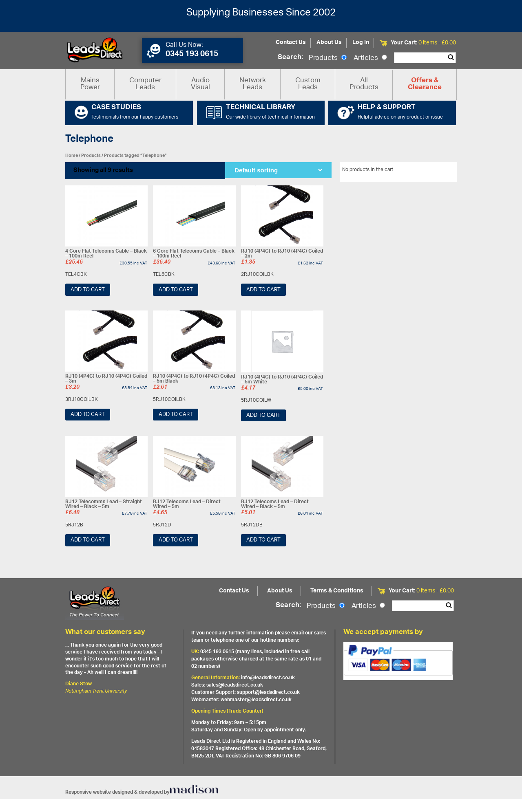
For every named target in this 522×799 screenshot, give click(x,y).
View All (442, 171)
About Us (329, 42)
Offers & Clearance (425, 84)
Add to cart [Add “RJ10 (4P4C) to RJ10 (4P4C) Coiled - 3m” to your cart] (88, 414)
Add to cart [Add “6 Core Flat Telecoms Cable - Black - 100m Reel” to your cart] (176, 290)
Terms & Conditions (336, 591)
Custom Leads (308, 84)
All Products (363, 84)
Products (328, 58)
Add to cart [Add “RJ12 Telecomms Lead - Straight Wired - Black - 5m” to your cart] (88, 540)
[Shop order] (278, 170)
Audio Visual (200, 84)
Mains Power (90, 84)
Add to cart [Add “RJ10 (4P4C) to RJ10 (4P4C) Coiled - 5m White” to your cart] (263, 415)
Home (71, 155)
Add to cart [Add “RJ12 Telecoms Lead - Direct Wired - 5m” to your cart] (176, 540)
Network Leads (252, 84)
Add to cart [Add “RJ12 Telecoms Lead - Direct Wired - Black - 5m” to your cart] (263, 540)
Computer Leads (145, 84)
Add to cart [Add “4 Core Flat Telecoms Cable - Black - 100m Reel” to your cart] (88, 290)
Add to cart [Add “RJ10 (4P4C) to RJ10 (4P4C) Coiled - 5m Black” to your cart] (176, 414)
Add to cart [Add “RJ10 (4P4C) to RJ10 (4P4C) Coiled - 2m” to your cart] (263, 290)
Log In (360, 42)
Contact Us (291, 42)
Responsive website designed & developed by (142, 792)
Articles (370, 58)
